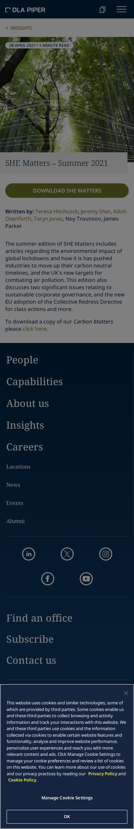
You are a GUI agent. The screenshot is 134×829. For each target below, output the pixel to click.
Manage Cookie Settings (67, 798)
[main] (67, 756)
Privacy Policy (102, 774)
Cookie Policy (22, 780)
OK (67, 816)
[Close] (126, 693)
